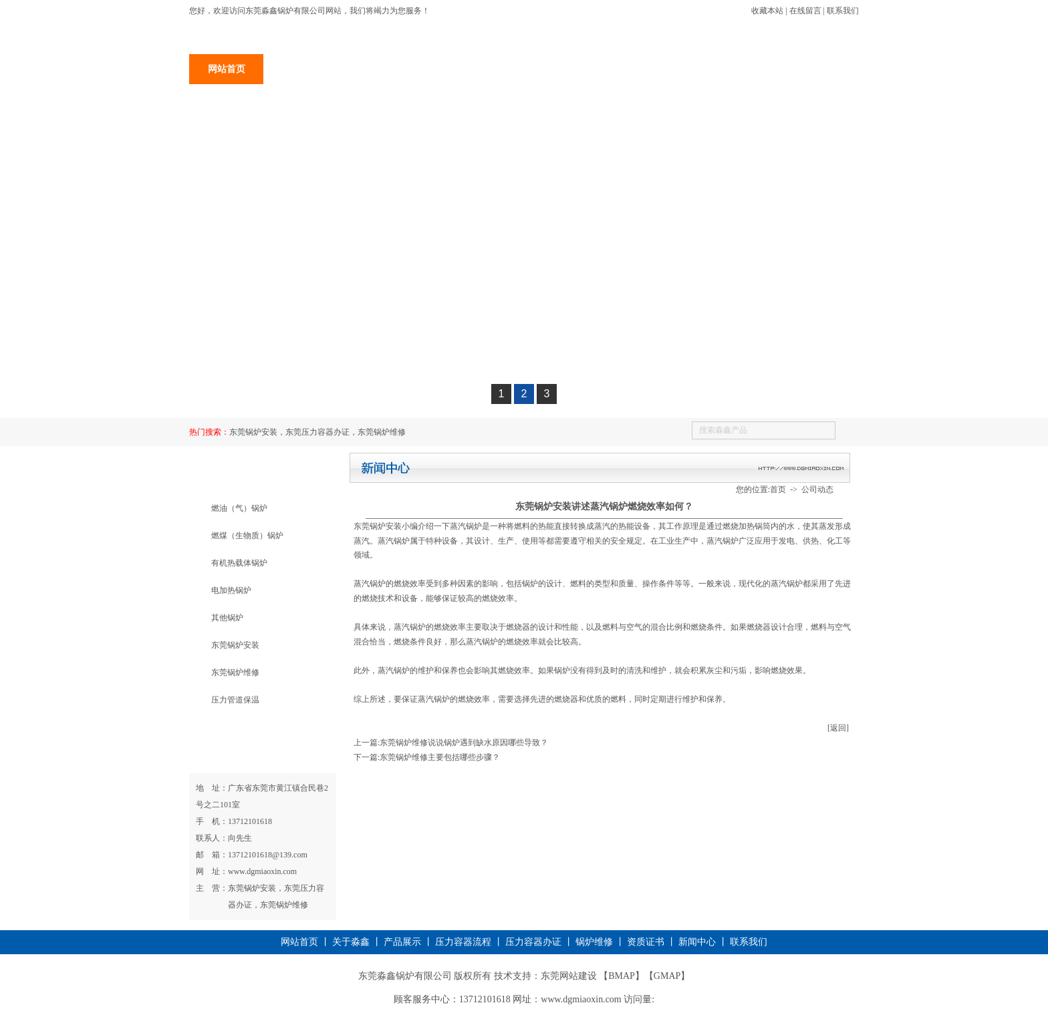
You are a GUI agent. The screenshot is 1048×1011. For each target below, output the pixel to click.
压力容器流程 (463, 942)
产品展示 (375, 69)
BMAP (621, 976)
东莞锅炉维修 (235, 672)
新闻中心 (746, 69)
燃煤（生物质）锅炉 (247, 535)
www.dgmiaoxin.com (262, 871)
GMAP (667, 976)
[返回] (838, 728)
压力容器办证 (523, 69)
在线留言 (805, 10)
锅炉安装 (449, 69)
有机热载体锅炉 (239, 563)
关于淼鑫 (300, 69)
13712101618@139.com (267, 854)
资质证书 (671, 69)
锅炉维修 (597, 69)
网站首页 (226, 69)
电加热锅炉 (231, 590)
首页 (778, 489)
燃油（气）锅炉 (239, 508)
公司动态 (817, 489)
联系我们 (843, 10)
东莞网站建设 (569, 976)
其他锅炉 (227, 617)
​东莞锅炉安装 (378, 526)
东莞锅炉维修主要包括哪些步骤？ (440, 757)
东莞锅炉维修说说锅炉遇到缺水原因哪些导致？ (464, 742)
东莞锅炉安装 (235, 645)
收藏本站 (767, 10)
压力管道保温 (235, 699)
